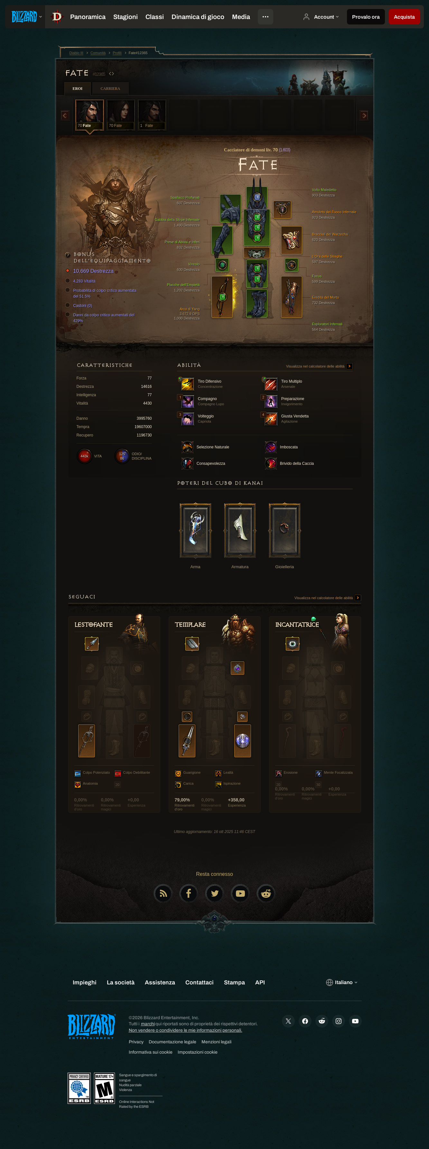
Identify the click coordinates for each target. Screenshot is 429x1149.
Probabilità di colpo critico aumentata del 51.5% (101, 293)
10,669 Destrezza (90, 271)
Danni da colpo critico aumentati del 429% (101, 317)
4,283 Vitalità (81, 281)
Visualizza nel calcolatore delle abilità (319, 366)
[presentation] (25, 16)
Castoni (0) (79, 306)
